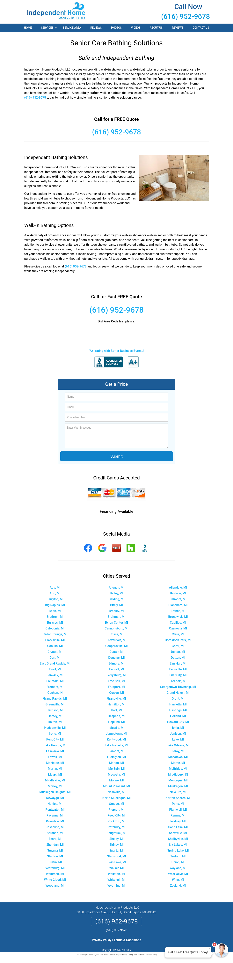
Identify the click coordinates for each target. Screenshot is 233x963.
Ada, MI (55, 587)
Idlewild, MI (116, 728)
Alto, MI (55, 593)
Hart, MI (116, 710)
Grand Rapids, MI (55, 698)
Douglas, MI (116, 657)
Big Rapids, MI (55, 605)
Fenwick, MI (55, 675)
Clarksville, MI (55, 640)
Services (49, 29)
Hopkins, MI (116, 722)
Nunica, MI (54, 804)
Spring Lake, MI (178, 850)
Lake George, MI (55, 745)
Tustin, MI (55, 862)
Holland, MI (178, 716)
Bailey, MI (116, 593)
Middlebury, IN (178, 774)
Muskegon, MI (178, 786)
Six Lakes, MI (178, 844)
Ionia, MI (178, 728)
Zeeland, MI (178, 885)
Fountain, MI (55, 681)
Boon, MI (55, 611)
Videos (135, 27)
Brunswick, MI (178, 617)
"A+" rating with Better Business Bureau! (116, 351)
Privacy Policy (101, 940)
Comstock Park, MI (178, 640)
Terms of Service (144, 955)
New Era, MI (178, 792)
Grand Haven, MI (177, 693)
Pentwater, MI (55, 809)
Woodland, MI (55, 885)
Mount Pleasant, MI (116, 786)
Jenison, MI (178, 733)
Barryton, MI (55, 599)
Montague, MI (178, 780)
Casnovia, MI (178, 628)
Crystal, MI (54, 652)
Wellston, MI (116, 874)
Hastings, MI (178, 710)
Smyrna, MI (55, 850)
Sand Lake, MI (178, 827)
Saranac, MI (55, 833)
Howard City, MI (178, 722)
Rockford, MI (116, 821)
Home (28, 27)
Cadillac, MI (178, 622)
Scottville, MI (178, 833)
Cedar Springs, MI (55, 634)
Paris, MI (178, 804)
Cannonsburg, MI (116, 628)
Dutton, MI (178, 657)
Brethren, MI (55, 617)
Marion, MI (116, 763)
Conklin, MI (55, 646)
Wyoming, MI (116, 885)
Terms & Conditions (127, 940)
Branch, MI (178, 611)
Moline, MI (116, 780)
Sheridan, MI (55, 844)
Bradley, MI (116, 611)
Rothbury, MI (116, 827)
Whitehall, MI (116, 880)
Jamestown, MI (116, 733)
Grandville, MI (116, 698)
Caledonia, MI (55, 628)
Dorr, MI (55, 657)
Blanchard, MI (177, 605)
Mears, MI (55, 774)
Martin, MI (55, 769)
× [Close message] (209, 949)
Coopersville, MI (116, 646)
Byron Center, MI (116, 622)
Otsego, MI (116, 804)
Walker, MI (116, 868)
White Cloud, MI (55, 880)
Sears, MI (55, 839)
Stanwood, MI (116, 856)
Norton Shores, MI (178, 798)
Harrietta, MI (178, 704)
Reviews (96, 27)
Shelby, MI (116, 839)
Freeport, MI (178, 681)
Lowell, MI (55, 757)
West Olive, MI (178, 874)
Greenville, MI (55, 704)
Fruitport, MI (116, 687)
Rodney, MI (178, 821)
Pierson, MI (116, 809)
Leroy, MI (178, 751)
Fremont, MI (55, 687)
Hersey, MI (55, 716)
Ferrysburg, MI (116, 675)
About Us (156, 27)
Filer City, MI (177, 675)
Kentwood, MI (116, 739)
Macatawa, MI (178, 757)
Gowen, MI (116, 693)
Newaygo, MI (55, 798)
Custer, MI (116, 652)
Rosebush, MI (55, 827)
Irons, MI (55, 733)
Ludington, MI (116, 757)
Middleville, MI (55, 780)
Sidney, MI (116, 844)
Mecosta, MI (116, 774)
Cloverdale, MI (117, 640)
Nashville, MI (117, 792)
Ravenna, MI (55, 815)
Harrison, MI (55, 710)
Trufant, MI (178, 856)
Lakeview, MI (55, 751)
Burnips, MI (55, 622)
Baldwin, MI (178, 593)
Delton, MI (178, 652)
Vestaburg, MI (55, 868)
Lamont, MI (116, 751)
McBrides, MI (178, 769)
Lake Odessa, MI (178, 745)
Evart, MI (55, 669)
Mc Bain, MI (116, 769)
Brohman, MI (116, 617)
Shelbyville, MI (178, 839)
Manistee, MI (55, 763)
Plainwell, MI (178, 809)
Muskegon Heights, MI (55, 792)
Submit (116, 456)
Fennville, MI (178, 669)
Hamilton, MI (116, 704)
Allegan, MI (116, 587)
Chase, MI (116, 634)
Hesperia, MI (116, 716)
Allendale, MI (178, 587)
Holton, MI (55, 722)
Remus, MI (178, 815)
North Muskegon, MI (116, 798)
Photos (116, 27)
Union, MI (178, 862)
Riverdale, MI (55, 821)
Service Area (72, 27)
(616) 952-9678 (185, 16)
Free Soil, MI (116, 681)
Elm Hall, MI (178, 663)
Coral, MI (178, 646)
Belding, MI (116, 599)
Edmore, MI (116, 663)
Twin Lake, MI (116, 862)
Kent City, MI (55, 739)
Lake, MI (178, 739)
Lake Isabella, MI (116, 745)
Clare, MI (178, 634)
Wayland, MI (178, 868)
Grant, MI (178, 698)
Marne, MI (178, 763)
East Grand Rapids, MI (55, 663)
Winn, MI (178, 880)
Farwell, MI (116, 669)
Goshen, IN (54, 693)
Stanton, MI (55, 856)
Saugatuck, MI (117, 833)
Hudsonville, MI (55, 728)
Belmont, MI (178, 599)
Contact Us (201, 27)
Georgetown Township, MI (178, 687)
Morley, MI (55, 786)
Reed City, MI (116, 815)
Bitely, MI (116, 605)
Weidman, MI (55, 874)
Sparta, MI (116, 850)
